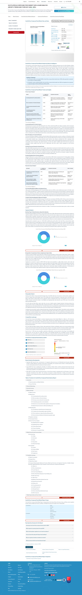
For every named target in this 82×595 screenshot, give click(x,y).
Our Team (20, 569)
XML (9, 590)
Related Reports (29, 548)
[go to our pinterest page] (52, 577)
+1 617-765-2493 (67, 1)
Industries (56, 1)
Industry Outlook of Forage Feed (48, 551)
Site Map (19, 590)
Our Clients (10, 571)
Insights (9, 578)
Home (9, 566)
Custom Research (31, 1)
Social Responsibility (21, 573)
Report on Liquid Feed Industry (64, 551)
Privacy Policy (10, 587)
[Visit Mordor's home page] (14, 1)
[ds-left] (16, 32)
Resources (50, 1)
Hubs (19, 583)
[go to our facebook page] (47, 577)
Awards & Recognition (12, 576)
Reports (25, 1)
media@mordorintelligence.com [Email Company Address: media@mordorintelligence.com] (35, 582)
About (38, 1)
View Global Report (56, 21)
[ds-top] (64, 11)
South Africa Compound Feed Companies (33, 560)
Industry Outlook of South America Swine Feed (49, 554)
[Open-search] (79, 1)
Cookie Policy (20, 587)
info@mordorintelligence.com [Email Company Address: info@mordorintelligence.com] (34, 578)
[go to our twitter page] (49, 577)
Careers (9, 585)
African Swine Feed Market (30, 551)
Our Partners (20, 571)
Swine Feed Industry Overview (31, 554)
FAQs (19, 576)
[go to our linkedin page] (45, 577)
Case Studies (20, 578)
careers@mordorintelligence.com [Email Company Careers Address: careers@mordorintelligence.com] (50, 571)
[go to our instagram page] (54, 577)
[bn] (64, 7)
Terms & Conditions (21, 585)
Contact (60, 1)
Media (9, 573)
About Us (9, 569)
